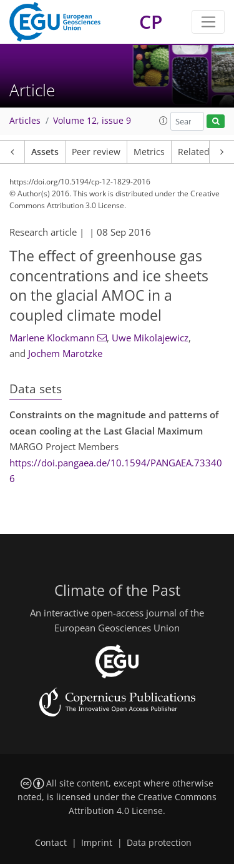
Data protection (159, 842)
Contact (51, 842)
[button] (163, 120)
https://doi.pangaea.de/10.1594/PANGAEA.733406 (115, 470)
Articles (25, 120)
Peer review (96, 152)
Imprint (96, 842)
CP (150, 21)
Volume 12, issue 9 (92, 120)
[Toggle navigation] (208, 22)
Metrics (149, 152)
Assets (45, 152)
